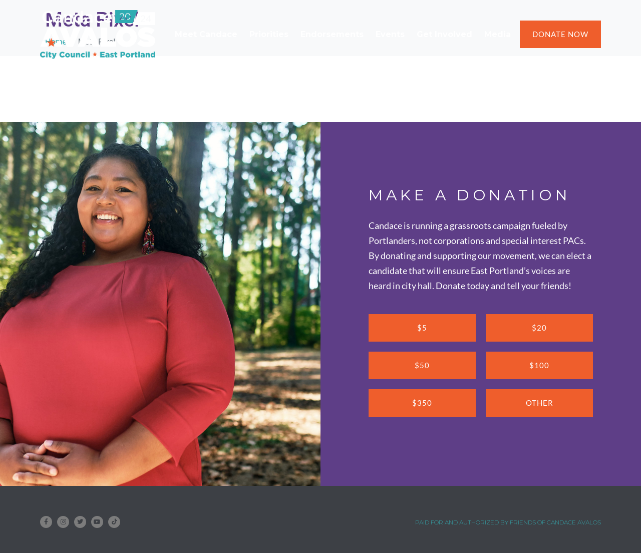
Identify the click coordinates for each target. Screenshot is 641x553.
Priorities (268, 34)
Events (390, 34)
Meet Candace (206, 34)
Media (497, 34)
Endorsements (332, 34)
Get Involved (444, 34)
